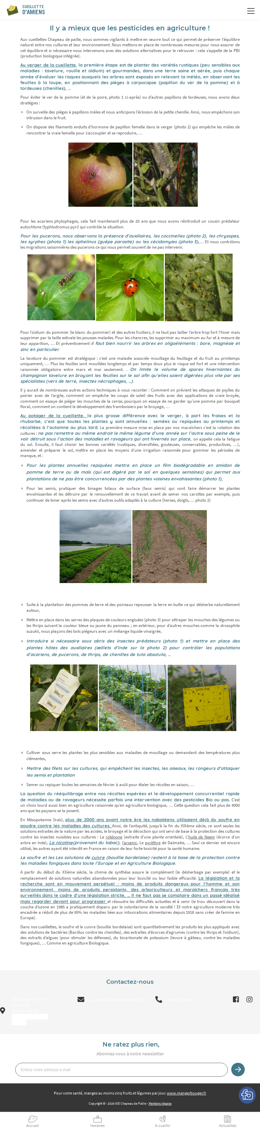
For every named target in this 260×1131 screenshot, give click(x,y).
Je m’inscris (238, 1069)
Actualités (227, 1126)
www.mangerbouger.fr (186, 1093)
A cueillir (162, 1126)
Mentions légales (160, 1103)
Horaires (97, 1126)
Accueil (32, 1126)
